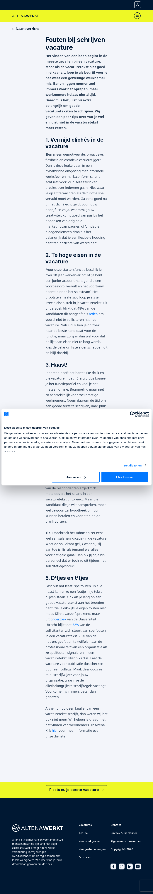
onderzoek (58, 619)
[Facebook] (113, 866)
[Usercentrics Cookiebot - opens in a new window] (132, 414)
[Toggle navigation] (137, 15)
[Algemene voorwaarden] (126, 840)
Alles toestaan (124, 477)
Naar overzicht (26, 28)
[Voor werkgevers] (90, 840)
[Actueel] (84, 832)
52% (75, 624)
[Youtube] (138, 866)
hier (55, 730)
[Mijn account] (137, 4)
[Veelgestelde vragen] (92, 849)
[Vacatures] (85, 824)
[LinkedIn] (130, 866)
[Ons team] (85, 857)
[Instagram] (122, 866)
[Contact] (116, 824)
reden (93, 314)
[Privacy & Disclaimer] (124, 832)
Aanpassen (76, 477)
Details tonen (133, 465)
